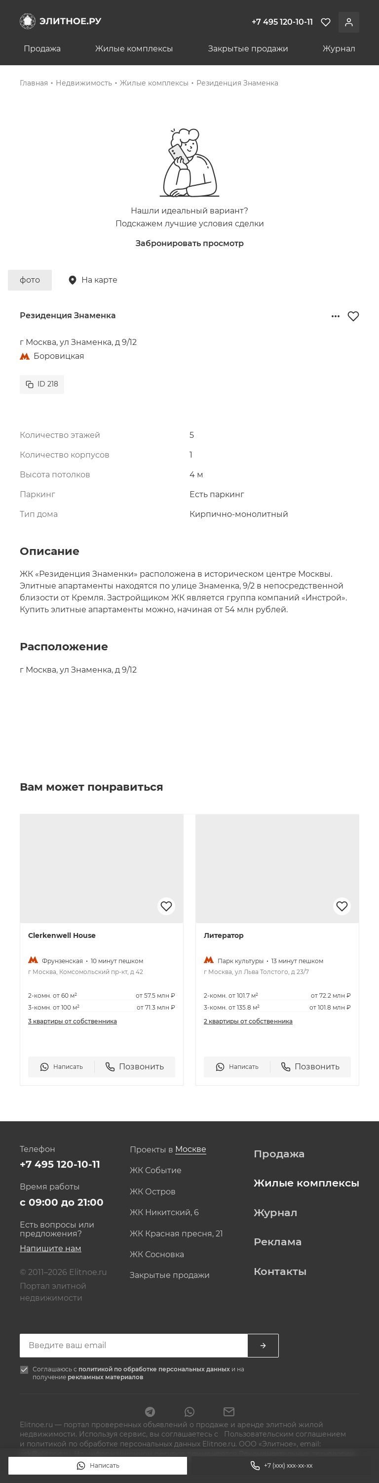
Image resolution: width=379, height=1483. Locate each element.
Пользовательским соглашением (284, 1434)
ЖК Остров (153, 1191)
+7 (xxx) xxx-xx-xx (281, 1466)
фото (30, 280)
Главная (34, 83)
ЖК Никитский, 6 (164, 1212)
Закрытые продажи (248, 48)
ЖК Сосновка (157, 1254)
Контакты (280, 1271)
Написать (97, 1466)
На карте (92, 280)
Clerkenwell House (62, 935)
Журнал (339, 48)
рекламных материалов (105, 1377)
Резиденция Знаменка (237, 83)
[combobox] (190, 1149)
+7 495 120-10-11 (60, 1164)
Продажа (42, 48)
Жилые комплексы (134, 48)
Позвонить (134, 1067)
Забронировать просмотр (190, 243)
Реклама (278, 1242)
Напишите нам (50, 1248)
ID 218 (42, 384)
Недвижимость (84, 83)
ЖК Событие (156, 1170)
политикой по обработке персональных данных (154, 1369)
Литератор (224, 935)
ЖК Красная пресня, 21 (176, 1233)
